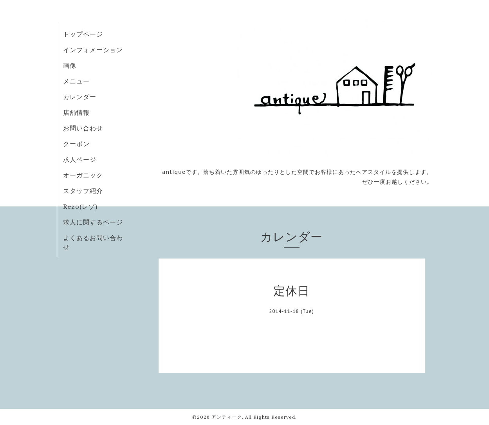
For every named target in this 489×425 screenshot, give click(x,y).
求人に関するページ (93, 222)
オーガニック (83, 175)
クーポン (76, 144)
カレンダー (79, 97)
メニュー (76, 81)
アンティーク (226, 417)
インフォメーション (93, 50)
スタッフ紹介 (83, 191)
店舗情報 (76, 112)
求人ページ (79, 159)
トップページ (83, 34)
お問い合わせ (83, 128)
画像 (69, 65)
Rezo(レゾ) (80, 206)
